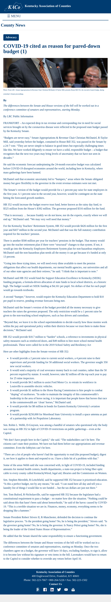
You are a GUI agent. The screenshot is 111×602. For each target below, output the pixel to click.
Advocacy (11, 37)
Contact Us (55, 584)
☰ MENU (14, 16)
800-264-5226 (57, 580)
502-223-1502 (79, 580)
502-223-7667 (39, 580)
